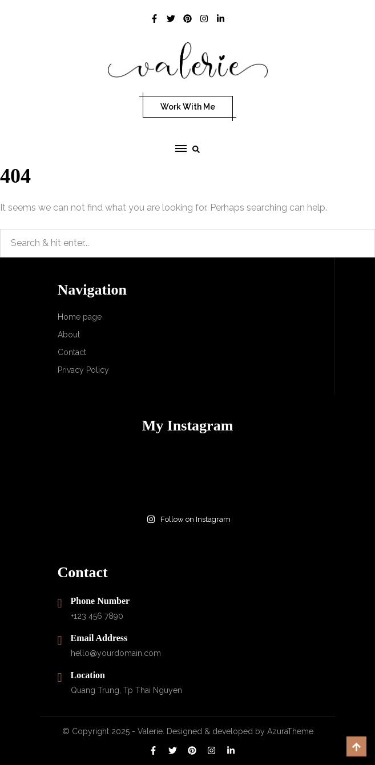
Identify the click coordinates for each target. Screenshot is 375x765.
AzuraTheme (290, 731)
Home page (80, 316)
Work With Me (187, 106)
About (69, 334)
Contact (72, 352)
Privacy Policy (83, 370)
